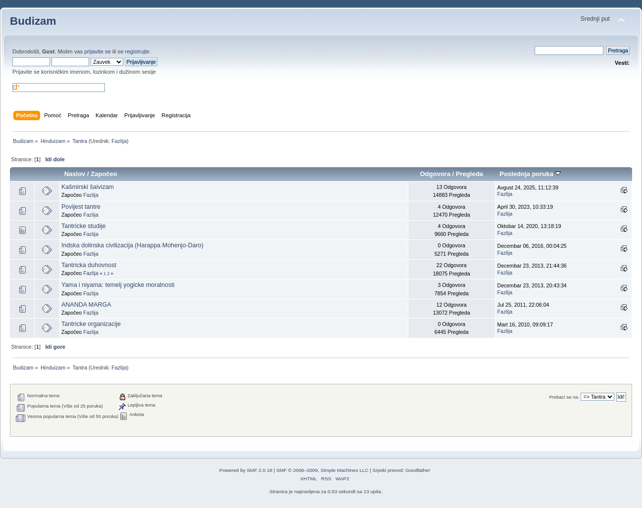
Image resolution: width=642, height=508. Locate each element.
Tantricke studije (83, 226)
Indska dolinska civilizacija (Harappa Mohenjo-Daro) (132, 245)
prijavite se (97, 51)
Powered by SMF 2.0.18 (245, 470)
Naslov (75, 174)
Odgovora (435, 174)
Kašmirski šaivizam (87, 187)
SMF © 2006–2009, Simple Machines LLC (322, 470)
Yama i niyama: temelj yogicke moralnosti (117, 284)
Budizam (33, 21)
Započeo (104, 174)
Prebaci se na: (564, 397)
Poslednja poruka (530, 174)
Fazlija (119, 141)
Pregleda (469, 174)
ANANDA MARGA (86, 304)
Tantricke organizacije (91, 324)
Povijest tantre (80, 206)
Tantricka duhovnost (88, 265)
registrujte (137, 51)
